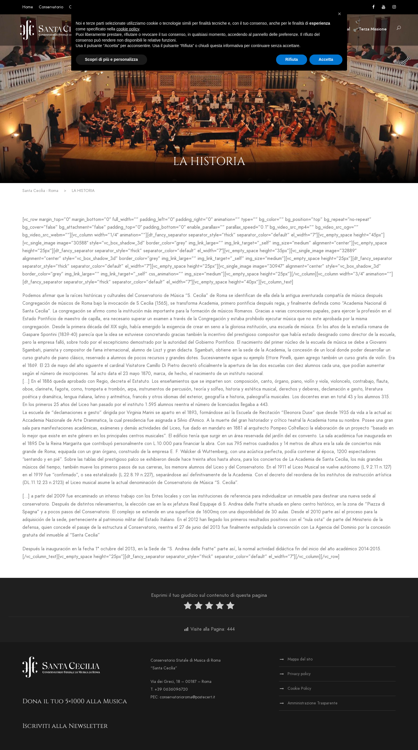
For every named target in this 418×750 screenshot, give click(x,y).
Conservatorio (51, 7)
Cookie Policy (299, 688)
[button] (339, 13)
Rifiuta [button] (291, 59)
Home (27, 7)
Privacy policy (299, 674)
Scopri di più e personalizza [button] (111, 59)
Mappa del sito (300, 659)
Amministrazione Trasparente (313, 703)
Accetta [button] (326, 59)
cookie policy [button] (127, 29)
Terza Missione (373, 29)
